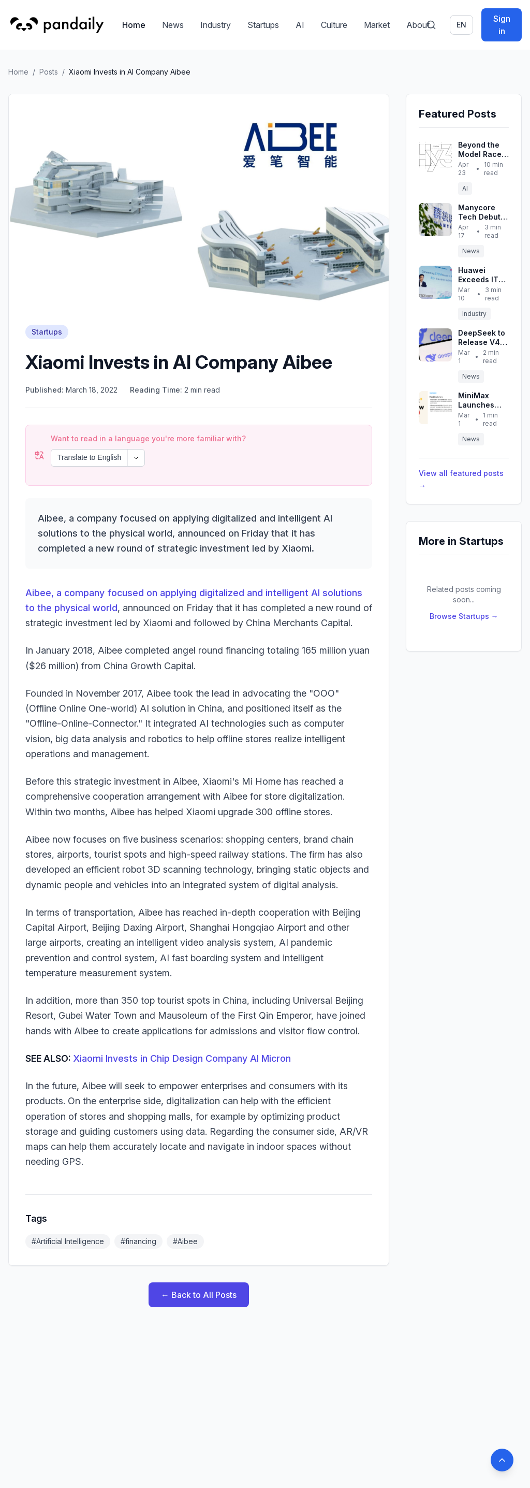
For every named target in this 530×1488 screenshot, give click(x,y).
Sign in (501, 24)
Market (377, 25)
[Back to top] (502, 1460)
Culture (334, 25)
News (173, 25)
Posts (48, 71)
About (418, 25)
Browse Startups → (464, 616)
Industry (215, 25)
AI (300, 25)
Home (133, 25)
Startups (263, 25)
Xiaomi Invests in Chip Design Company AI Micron (182, 1030)
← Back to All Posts (199, 1267)
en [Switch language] (461, 24)
